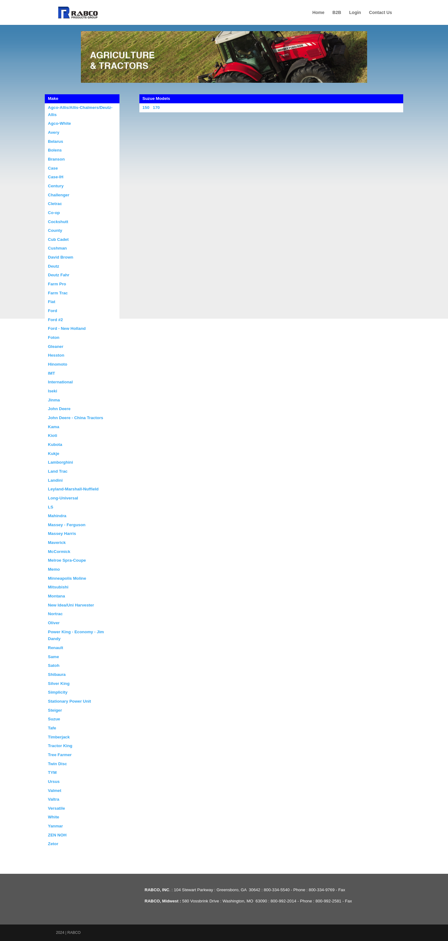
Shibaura (57, 674)
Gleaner (55, 346)
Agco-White (59, 123)
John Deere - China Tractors (75, 417)
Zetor (53, 843)
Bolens (55, 150)
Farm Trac (58, 293)
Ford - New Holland (67, 328)
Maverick (57, 542)
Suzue (54, 719)
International (60, 382)
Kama (53, 426)
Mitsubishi (58, 587)
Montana (56, 596)
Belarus (55, 141)
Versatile (56, 808)
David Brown (60, 257)
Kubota (55, 444)
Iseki (52, 391)
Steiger (55, 710)
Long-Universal (63, 498)
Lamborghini (60, 462)
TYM (52, 772)
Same (53, 656)
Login (355, 12)
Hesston (56, 355)
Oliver (54, 622)
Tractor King (60, 745)
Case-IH (55, 177)
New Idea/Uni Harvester (71, 605)
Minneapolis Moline (67, 578)
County (55, 230)
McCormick (59, 551)
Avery (53, 132)
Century (55, 186)
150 (145, 107)
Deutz (53, 266)
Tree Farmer (60, 754)
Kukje (53, 453)
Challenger (58, 195)
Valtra (53, 799)
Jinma (54, 400)
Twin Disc (57, 763)
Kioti (52, 435)
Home (318, 12)
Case (53, 168)
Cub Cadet (58, 239)
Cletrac (55, 203)
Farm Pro (57, 284)
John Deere (59, 408)
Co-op (54, 212)
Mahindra (57, 515)
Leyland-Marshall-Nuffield (73, 489)
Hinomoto (57, 364)
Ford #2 (55, 319)
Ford (52, 310)
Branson (56, 159)
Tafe (52, 728)
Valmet (54, 790)
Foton (53, 337)
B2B (337, 12)
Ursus (54, 781)
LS (50, 507)
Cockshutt (58, 221)
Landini (55, 480)
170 (156, 107)
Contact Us (380, 12)
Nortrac (55, 613)
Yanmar (55, 826)
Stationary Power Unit (69, 701)
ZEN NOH (57, 835)
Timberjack (59, 737)
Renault (55, 647)
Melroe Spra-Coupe (67, 560)
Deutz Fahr (58, 275)
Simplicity (58, 692)
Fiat (51, 301)
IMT (51, 373)
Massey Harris (62, 533)
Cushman (57, 248)
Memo (54, 569)
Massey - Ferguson (67, 524)
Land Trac (58, 471)
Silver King (59, 683)
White (53, 817)
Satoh (53, 665)
